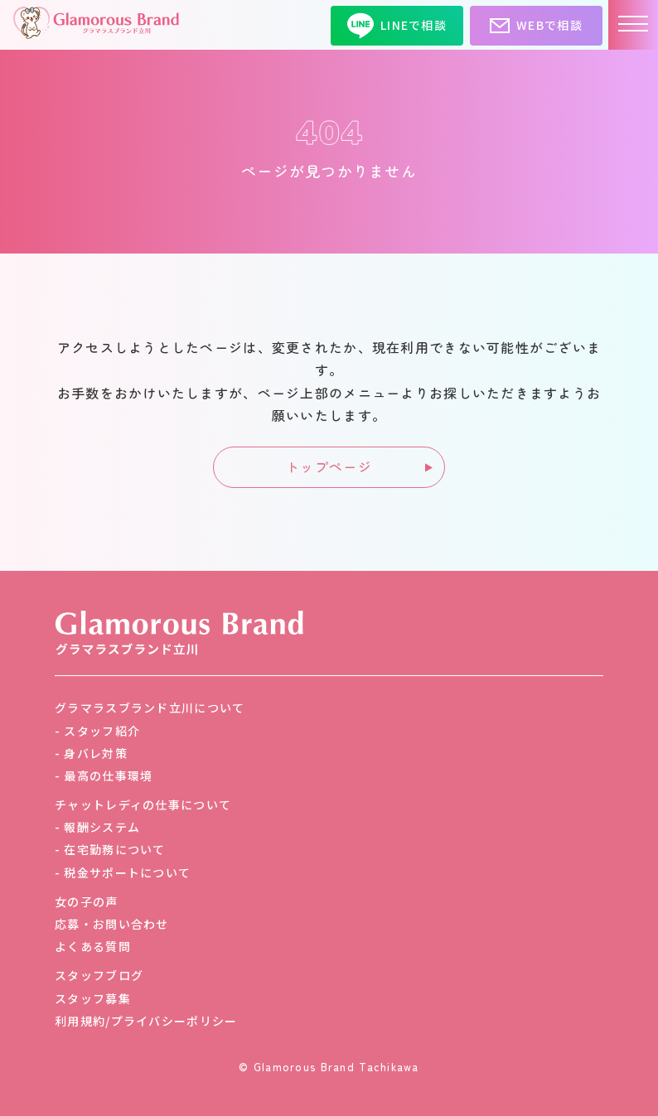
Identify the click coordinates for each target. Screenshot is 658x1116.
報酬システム (102, 827)
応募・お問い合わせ (112, 924)
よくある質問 (93, 946)
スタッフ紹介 (102, 730)
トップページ (329, 466)
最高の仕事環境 (108, 775)
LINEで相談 (397, 25)
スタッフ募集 (93, 998)
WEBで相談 (536, 26)
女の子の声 (86, 901)
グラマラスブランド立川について (149, 707)
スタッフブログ (99, 975)
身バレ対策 (95, 753)
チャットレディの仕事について (143, 804)
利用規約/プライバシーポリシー (146, 1020)
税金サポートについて (127, 872)
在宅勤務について (114, 849)
